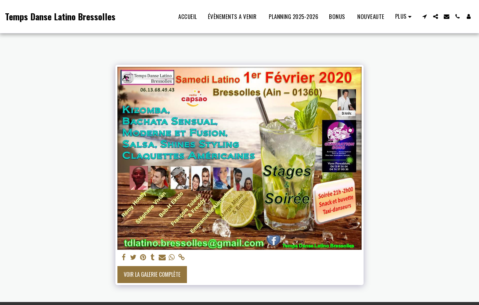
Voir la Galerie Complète (152, 274)
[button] (424, 16)
